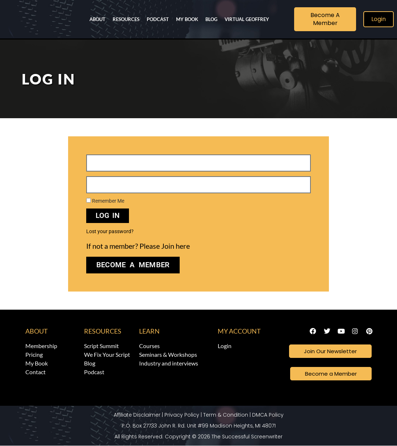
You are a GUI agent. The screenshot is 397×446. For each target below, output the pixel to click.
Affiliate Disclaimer (137, 415)
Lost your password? (110, 231)
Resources (126, 19)
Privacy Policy (181, 415)
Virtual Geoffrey (247, 19)
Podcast (158, 19)
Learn (149, 331)
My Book (187, 19)
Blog (211, 19)
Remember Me (105, 201)
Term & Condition (225, 415)
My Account (239, 331)
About (97, 19)
